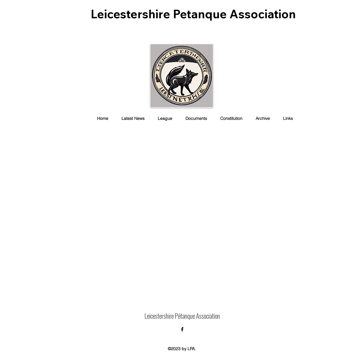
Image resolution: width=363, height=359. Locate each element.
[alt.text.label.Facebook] (182, 329)
